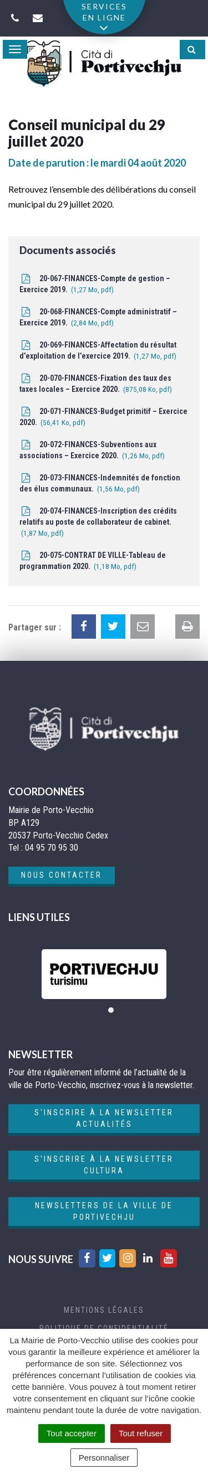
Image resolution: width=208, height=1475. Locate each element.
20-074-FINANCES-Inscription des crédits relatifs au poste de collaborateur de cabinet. (98, 522)
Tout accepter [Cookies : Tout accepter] (72, 1433)
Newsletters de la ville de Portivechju (104, 1211)
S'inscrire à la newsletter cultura (104, 1165)
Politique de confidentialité (104, 1328)
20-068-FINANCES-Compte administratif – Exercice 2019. (98, 318)
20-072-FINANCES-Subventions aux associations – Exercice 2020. (92, 451)
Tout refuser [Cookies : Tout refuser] (141, 1433)
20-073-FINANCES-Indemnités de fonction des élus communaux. (99, 484)
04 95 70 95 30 (51, 847)
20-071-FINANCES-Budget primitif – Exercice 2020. (103, 417)
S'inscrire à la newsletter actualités (104, 1118)
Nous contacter (61, 875)
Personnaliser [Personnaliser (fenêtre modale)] (104, 1457)
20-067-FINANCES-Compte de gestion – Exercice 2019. (94, 285)
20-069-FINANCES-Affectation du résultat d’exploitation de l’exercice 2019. (97, 351)
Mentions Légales (104, 1310)
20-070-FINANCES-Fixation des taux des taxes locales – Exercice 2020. (95, 384)
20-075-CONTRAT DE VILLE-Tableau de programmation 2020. (92, 561)
